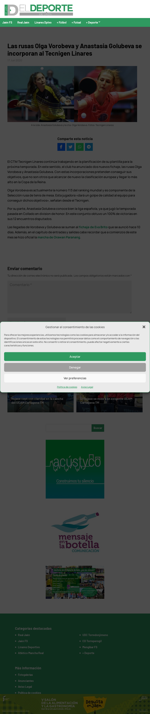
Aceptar (75, 357)
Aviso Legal (87, 387)
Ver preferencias (75, 378)
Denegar (75, 367)
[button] (144, 327)
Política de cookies (67, 387)
